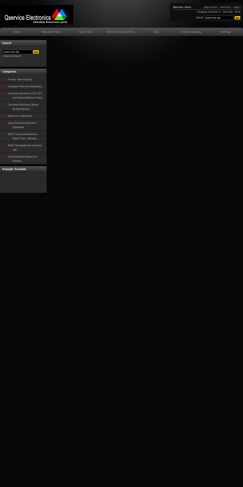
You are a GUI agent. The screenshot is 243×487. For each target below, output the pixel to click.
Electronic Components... (121, 32)
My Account (211, 7)
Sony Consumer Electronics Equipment (22, 125)
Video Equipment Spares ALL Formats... (23, 158)
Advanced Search (12, 56)
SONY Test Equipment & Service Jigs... (25, 147)
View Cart (225, 7)
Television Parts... (52, 32)
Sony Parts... (87, 32)
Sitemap (226, 32)
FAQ (156, 32)
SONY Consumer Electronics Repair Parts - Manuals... (23, 136)
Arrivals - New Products (20, 79)
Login (236, 7)
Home (17, 32)
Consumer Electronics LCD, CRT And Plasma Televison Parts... (25, 95)
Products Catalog (191, 32)
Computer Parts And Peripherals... (25, 86)
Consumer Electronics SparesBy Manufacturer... (23, 106)
